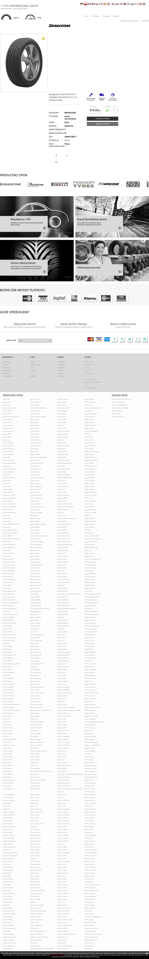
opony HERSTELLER (63, 626)
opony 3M (6, 399)
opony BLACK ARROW (91, 466)
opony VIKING (89, 920)
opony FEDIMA (62, 574)
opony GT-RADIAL (35, 617)
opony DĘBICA (62, 521)
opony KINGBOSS (90, 652)
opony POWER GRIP (63, 777)
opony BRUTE (34, 481)
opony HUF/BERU (62, 632)
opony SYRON (61, 870)
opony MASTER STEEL (37, 693)
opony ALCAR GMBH (9, 408)
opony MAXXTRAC (90, 699)
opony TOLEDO (35, 885)
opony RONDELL (62, 818)
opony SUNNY (34, 867)
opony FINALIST (7, 577)
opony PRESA (89, 780)
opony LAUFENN (90, 672)
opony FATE (61, 571)
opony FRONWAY (35, 585)
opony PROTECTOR (8, 789)
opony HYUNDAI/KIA (36, 635)
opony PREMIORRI (63, 780)
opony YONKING (35, 946)
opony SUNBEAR (35, 864)
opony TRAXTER (7, 896)
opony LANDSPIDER (91, 670)
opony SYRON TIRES (91, 870)
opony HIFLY (34, 629)
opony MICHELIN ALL (36, 707)
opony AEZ (6, 405)
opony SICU (61, 844)
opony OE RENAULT (36, 745)
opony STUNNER (90, 859)
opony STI (33, 859)
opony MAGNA (62, 681)
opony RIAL (33, 806)
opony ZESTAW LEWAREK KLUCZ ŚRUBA (42, 949)
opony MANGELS (8, 687)
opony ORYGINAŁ (90, 751)
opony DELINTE (35, 527)
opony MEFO (89, 702)
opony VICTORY (8, 920)
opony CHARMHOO (63, 495)
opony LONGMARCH (91, 678)
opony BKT (61, 466)
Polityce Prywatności (57, 955)
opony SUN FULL (89, 861)
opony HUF (33, 632)
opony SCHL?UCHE (9, 835)
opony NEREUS (89, 728)
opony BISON (34, 466)
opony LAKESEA (35, 670)
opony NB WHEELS (36, 728)
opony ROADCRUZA (36, 809)
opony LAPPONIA (35, 672)
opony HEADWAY (63, 623)
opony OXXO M (89, 757)
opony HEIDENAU (90, 623)
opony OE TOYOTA (63, 745)
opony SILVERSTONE (9, 847)
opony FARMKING (8, 571)
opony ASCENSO (62, 434)
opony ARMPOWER (63, 431)
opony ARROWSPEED (91, 431)
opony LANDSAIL (62, 670)
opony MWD (61, 722)
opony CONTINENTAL (9, 507)
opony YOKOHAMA (9, 946)
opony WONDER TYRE (9, 943)
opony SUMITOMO (63, 861)
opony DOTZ (7, 542)
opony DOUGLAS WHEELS (65, 545)
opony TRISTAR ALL (90, 899)
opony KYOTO (7, 670)
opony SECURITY (62, 838)
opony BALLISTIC (62, 452)
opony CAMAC (89, 484)
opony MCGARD (35, 702)
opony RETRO (61, 803)
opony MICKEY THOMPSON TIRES (40, 710)
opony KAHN (34, 646)
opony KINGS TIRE (8, 658)
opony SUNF (61, 864)
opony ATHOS (34, 437)
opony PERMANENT (91, 766)
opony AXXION (89, 449)
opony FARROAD (35, 571)
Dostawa (106, 16)
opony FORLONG (90, 579)
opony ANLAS (61, 417)
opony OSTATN (7, 754)
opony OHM (7, 748)
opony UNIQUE (8, 908)
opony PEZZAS (62, 768)
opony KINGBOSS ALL (9, 655)
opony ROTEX (34, 821)
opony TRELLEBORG (90, 896)
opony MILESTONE (90, 710)
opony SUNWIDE (90, 867)
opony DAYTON (89, 518)
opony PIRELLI (61, 771)
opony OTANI (61, 754)
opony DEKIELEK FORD (64, 524)
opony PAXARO (8, 766)
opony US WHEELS (63, 911)
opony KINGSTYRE (90, 658)
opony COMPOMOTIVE (64, 504)
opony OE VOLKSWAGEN (92, 745)
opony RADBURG (8, 798)
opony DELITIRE (62, 527)
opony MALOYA (35, 684)
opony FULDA (7, 588)
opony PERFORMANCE (64, 766)
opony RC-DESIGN (8, 800)
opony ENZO (7, 556)
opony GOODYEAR (90, 606)
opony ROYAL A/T (8, 824)
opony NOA (88, 731)
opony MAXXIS (62, 699)
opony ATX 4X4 (8, 443)
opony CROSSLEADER (9, 513)
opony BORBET (89, 472)
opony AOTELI (7, 422)
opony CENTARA (35, 492)
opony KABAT (7, 646)
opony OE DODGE (90, 736)
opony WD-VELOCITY (91, 928)
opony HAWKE (35, 623)
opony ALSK (88, 411)
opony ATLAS (89, 437)
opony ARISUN (34, 428)
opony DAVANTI (35, 518)
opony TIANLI (61, 882)
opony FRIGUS (7, 585)
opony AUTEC (34, 446)
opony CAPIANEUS (36, 486)
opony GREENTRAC (36, 611)
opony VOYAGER (8, 925)
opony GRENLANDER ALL (10, 614)
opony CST (60, 513)
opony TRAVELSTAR (63, 893)
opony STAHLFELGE (63, 853)
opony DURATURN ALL (91, 547)
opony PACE (34, 763)
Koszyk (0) (145, 21)
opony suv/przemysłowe (120, 408)
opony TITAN (7, 885)
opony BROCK (7, 481)
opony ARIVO (61, 428)
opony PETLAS (7, 768)
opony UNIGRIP (89, 905)
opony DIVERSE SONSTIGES (11, 539)
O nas (86, 16)
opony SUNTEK (62, 867)
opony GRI (33, 614)
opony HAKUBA (62, 620)
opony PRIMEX (35, 783)
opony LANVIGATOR (9, 672)
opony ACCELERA (62, 399)
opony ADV (6, 402)
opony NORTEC (62, 734)
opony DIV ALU (89, 533)
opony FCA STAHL (8, 574)
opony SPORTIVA (35, 853)
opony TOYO (7, 891)
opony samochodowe (119, 405)
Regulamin (7, 371)
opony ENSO (61, 553)
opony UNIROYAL (35, 908)
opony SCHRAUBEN (91, 835)
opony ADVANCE (35, 402)
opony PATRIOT (89, 763)
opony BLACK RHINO (9, 469)
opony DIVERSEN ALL (63, 539)
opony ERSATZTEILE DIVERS (93, 559)
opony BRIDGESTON (9, 478)
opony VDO (88, 911)
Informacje (7, 357)
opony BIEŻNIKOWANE (64, 463)
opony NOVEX (89, 734)
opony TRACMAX (62, 891)
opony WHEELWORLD (9, 937)
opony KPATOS (8, 667)
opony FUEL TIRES (90, 585)
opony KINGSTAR (35, 658)
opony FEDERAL (35, 574)
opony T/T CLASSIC (63, 873)
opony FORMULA (8, 582)
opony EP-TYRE (89, 556)
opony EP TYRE (35, 556)
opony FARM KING (90, 568)
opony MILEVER (8, 713)
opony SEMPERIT (62, 841)
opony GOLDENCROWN (10, 600)
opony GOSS (89, 609)
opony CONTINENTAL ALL (37, 507)
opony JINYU (34, 643)
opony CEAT (61, 489)
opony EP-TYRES (8, 559)
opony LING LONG (90, 675)
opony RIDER (61, 806)
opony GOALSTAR (35, 597)
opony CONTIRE (89, 507)
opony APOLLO (62, 422)
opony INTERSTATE (36, 641)
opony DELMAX (89, 527)
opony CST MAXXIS (90, 513)
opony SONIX (7, 850)
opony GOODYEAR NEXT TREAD (39, 609)
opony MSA (34, 719)
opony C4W (6, 484)
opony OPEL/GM (62, 748)
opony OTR (88, 754)
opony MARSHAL (90, 690)
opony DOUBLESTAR (36, 545)
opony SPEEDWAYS (91, 850)
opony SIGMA (89, 844)
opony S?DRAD (7, 829)
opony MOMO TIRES (63, 716)
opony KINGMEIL (35, 655)
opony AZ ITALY (8, 452)
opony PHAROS (8, 771)
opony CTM (6, 515)
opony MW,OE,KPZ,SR (37, 722)
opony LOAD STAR (35, 678)
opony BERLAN (62, 457)
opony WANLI (34, 928)
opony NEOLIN (62, 728)
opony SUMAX (7, 861)
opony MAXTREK (35, 699)
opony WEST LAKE (90, 931)
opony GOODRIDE (63, 603)
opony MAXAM (62, 696)
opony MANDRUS (90, 684)
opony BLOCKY (35, 472)
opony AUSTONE (8, 446)
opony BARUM (89, 454)
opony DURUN (34, 550)
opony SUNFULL (89, 864)
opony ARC (60, 425)
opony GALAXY (62, 588)
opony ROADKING (8, 812)
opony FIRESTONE (90, 577)
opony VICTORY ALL (36, 920)
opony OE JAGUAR (63, 739)
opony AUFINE (62, 443)
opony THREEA (35, 882)
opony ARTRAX (7, 434)
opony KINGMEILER (63, 655)
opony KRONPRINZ (63, 667)
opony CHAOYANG (36, 495)
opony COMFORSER (91, 501)
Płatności (7, 368)
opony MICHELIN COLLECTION (66, 707)
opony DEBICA (35, 521)
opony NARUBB (8, 728)
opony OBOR (34, 736)
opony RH (6, 806)
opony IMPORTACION (9, 638)
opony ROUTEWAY (63, 821)
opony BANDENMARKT (92, 452)
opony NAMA (7, 725)
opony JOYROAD (90, 643)
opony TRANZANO (35, 893)
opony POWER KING (91, 777)
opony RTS (33, 827)
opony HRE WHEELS (91, 629)
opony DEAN (7, 521)
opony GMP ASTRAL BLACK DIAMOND (68, 594)
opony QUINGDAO (9, 795)
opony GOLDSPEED (91, 600)
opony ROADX (34, 815)
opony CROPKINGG (91, 510)
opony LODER (61, 678)
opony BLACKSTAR (8, 472)
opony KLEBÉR (34, 661)
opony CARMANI (35, 489)
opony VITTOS (34, 923)
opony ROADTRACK (9, 815)
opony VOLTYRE (62, 923)
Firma (32, 362)
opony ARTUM (34, 434)
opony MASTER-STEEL (64, 693)
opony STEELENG (8, 859)
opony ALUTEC (61, 414)
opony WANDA (89, 925)
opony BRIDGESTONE (37, 478)
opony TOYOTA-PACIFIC (37, 891)
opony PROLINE (35, 786)
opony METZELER (90, 704)
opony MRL (6, 719)
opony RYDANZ (89, 827)
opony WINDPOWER (36, 940)
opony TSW (61, 902)
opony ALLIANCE (35, 411)
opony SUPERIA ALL (36, 870)
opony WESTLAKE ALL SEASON (66, 934)
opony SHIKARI (7, 844)
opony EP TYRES (62, 556)
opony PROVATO (35, 789)
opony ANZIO (61, 420)
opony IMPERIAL (90, 635)
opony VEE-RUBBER (36, 914)
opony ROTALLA (7, 821)
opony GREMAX (62, 611)
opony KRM (34, 667)
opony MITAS (7, 716)
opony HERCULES (35, 626)
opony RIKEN (89, 806)
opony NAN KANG (36, 725)
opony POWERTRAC (9, 780)
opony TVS (6, 905)
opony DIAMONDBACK (10, 533)
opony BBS (6, 457)
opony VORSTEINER (91, 923)
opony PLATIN (34, 774)
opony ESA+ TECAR (9, 562)
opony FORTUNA (35, 582)
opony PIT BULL (8, 774)
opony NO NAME (62, 731)
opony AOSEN (89, 420)
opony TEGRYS (34, 879)
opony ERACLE (61, 559)
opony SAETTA (34, 829)
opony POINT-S (35, 777)
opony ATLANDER (62, 437)
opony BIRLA (7, 466)
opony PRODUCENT (63, 783)
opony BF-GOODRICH (91, 460)
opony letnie (116, 414)
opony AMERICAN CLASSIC (11, 417)
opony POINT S (8, 777)
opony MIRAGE (89, 713)
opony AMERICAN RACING (38, 417)
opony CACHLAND (35, 484)
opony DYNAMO (62, 550)
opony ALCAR (89, 405)
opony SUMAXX (35, 861)
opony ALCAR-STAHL (63, 408)
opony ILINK (61, 635)
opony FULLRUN (35, 588)
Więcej (67, 140)
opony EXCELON (35, 568)
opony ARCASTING (90, 425)
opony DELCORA (90, 524)
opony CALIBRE (62, 484)
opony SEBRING (35, 838)
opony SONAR (89, 847)
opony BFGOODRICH (9, 463)
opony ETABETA (35, 562)
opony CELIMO (7, 492)
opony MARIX (34, 690)
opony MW (6, 722)
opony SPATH (61, 850)
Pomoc (60, 357)
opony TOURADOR (90, 888)
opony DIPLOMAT (63, 533)
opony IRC (60, 641)
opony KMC (88, 661)
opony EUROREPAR (9, 565)
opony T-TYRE (34, 873)
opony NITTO (34, 731)
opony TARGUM (35, 876)
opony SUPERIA (8, 870)
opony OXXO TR (35, 760)
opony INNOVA (89, 638)
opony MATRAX (35, 696)
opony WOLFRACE (90, 940)
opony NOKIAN (8, 734)
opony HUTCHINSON (91, 632)
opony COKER (34, 501)
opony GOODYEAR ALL (9, 609)
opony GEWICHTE (35, 591)
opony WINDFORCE (9, 940)
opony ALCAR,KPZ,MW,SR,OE (93, 408)
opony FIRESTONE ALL (9, 579)
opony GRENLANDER (91, 611)
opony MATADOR (8, 696)
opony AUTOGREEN (91, 446)
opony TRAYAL (34, 896)
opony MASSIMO (8, 693)
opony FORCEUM (35, 579)
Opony (16, 18)
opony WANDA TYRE (9, 928)
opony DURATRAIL (35, 547)
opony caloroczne (118, 417)
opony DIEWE (34, 533)
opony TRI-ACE (7, 899)
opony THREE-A (8, 882)
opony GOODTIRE (8, 606)
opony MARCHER (8, 690)
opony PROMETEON (63, 786)
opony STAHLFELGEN (91, 853)
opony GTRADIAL (90, 617)
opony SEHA (89, 838)
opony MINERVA (35, 713)
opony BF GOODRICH (63, 460)
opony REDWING (90, 800)
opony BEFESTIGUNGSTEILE (38, 457)
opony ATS (60, 440)
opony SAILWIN (7, 832)
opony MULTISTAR (90, 719)
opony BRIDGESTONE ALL (65, 478)
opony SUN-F (7, 864)
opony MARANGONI (63, 687)
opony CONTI (89, 504)
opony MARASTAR (90, 687)
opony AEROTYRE (90, 402)
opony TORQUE (62, 888)
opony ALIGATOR (8, 411)
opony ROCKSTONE (90, 815)
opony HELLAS (7, 626)
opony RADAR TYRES (91, 795)
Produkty (95, 16)
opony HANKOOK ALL (9, 623)
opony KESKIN (62, 649)
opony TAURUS (62, 876)
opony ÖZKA (89, 760)
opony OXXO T (7, 760)
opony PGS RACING (91, 768)
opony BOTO (7, 475)
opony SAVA (89, 832)
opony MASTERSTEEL (91, 693)
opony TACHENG (90, 873)
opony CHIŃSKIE (62, 498)
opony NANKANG (90, 725)
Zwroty (6, 365)
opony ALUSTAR (35, 414)
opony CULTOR (61, 515)
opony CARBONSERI (63, 486)
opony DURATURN (63, 547)
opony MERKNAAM (36, 704)
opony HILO (61, 629)
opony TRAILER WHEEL (91, 891)
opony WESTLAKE (8, 934)
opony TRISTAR (61, 899)
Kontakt (116, 16)
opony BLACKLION (90, 469)
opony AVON (34, 449)
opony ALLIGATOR (62, 411)
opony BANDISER (8, 454)
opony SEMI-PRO (35, 841)
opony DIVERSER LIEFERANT (93, 539)
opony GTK (61, 617)
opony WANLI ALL (62, 928)
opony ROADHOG (90, 809)
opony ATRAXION (35, 440)
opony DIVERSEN (35, 539)
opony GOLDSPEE (63, 600)
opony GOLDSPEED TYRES (11, 603)
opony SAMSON (35, 832)
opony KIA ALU (7, 652)
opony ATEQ (7, 437)
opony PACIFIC (62, 763)
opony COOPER (8, 510)
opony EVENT (61, 565)
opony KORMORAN (90, 664)
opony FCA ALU (89, 571)
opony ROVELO (89, 821)
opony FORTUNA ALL (63, 582)
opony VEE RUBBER (9, 914)
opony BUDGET (90, 481)
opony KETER (89, 649)
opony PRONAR (89, 786)
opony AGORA (61, 405)
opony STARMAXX (90, 856)
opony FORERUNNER (63, 579)
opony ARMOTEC (8, 431)
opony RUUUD (62, 827)
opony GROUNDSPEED (92, 614)
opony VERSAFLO (35, 917)
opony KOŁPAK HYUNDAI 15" (12, 664)
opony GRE (6, 611)
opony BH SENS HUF (36, 463)
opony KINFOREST (35, 652)
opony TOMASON (63, 885)
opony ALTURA (7, 414)
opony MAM (61, 684)
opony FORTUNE (90, 582)
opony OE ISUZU (35, 739)
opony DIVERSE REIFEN (92, 536)
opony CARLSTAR (8, 489)
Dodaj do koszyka (103, 119)
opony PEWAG (35, 768)
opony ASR (88, 434)
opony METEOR (62, 704)
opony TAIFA (7, 876)
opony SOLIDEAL (62, 847)
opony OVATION (8, 757)
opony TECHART (89, 876)
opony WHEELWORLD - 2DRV (38, 937)
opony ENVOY (89, 553)
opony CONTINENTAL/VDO (65, 507)
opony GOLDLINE (35, 600)
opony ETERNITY (62, 562)
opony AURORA (89, 443)
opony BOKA (61, 472)
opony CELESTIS (89, 489)
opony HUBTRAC (8, 632)
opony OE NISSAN (8, 745)
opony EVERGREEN (9, 568)
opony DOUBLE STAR (91, 542)
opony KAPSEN (89, 646)
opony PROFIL (7, 786)
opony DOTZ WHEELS (36, 542)
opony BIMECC (89, 463)
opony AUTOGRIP (8, 449)
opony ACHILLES (89, 399)
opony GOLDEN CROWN (92, 597)
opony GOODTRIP (35, 606)
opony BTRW (61, 481)
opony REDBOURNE (63, 800)
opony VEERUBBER (63, 914)
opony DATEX (7, 518)
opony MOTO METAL (91, 716)
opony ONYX (34, 748)
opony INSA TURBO (9, 641)
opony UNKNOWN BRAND (38, 911)
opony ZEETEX (89, 946)
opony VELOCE (89, 914)
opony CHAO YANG (9, 495)
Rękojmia (6, 362)
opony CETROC (62, 492)
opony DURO (7, 550)
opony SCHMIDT (35, 835)
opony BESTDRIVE (8, 460)
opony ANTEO (34, 420)
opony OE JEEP (89, 739)
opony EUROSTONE (36, 565)
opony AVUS (61, 449)
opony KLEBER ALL (62, 661)
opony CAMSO (7, 486)
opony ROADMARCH (36, 812)
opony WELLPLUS (62, 931)
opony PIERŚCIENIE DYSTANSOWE (40, 771)
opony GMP (34, 594)
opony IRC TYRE (89, 641)
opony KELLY (7, 649)
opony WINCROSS (62, 937)
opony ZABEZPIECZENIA (65, 946)
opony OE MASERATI (63, 742)
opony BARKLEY (35, 454)
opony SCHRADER (62, 835)
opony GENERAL (90, 588)
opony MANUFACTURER (37, 687)
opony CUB (34, 515)
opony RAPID (34, 798)
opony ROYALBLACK (9, 827)
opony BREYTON (90, 475)
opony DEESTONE (90, 521)
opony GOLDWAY (35, 603)
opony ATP (6, 440)
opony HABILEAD (8, 620)
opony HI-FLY (7, 629)
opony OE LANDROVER (37, 742)
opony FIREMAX (35, 577)
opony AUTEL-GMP (63, 446)
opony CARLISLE (89, 486)
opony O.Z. (6, 736)
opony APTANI (89, 422)
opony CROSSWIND (36, 513)
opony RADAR (61, 795)
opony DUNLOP (89, 545)
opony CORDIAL (35, 510)
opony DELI (6, 527)
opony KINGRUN (90, 655)
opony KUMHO (89, 667)
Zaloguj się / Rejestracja (130, 21)
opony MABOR (35, 681)
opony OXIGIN (34, 757)
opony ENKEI (34, 553)
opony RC (60, 798)
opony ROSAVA (89, 818)
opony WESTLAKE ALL (36, 934)
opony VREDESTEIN (36, 925)
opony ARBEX (34, 425)
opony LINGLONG (8, 678)
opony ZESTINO (62, 949)
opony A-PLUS (34, 399)
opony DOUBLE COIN (63, 542)
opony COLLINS (62, 501)
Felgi (39, 18)
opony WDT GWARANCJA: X (38, 931)
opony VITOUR (7, 923)
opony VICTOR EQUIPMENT (93, 917)
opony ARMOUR (35, 431)
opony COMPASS (35, 504)
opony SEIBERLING (9, 841)
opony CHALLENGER (91, 492)
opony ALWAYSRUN (91, 414)
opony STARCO (34, 856)
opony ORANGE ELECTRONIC (38, 751)
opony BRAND (34, 475)
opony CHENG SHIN (91, 495)
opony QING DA (90, 792)
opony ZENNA (7, 949)
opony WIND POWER (91, 937)
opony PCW (34, 766)
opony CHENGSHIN (36, 498)
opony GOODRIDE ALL (91, 603)
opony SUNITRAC (8, 867)
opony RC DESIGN (90, 798)
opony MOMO (35, 716)
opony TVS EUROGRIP (37, 905)
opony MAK (88, 681)
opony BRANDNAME (63, 475)
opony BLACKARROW (63, 469)
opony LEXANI (61, 675)
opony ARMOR (89, 428)
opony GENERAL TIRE (9, 591)
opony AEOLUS (62, 402)
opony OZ (60, 760)
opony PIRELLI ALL (90, 771)
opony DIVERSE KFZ (63, 536)
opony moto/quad (118, 402)
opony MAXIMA (90, 696)
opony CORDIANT (62, 510)
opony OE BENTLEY (63, 736)
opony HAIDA (34, 620)
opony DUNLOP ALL (9, 547)
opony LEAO (7, 675)
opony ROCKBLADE (63, 815)
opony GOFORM (62, 597)
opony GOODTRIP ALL (63, 606)
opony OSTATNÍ (35, 754)
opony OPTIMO (90, 748)
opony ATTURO (89, 440)
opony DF (88, 530)
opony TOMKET (8, 888)
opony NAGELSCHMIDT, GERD (94, 722)
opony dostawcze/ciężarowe (121, 399)
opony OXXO (61, 757)
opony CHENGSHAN (9, 498)
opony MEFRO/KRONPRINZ (11, 704)
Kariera (33, 371)
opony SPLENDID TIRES (10, 853)
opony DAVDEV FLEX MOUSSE (66, 518)
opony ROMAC (7, 818)
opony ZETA (88, 949)
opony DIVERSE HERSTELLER (38, 536)
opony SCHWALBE (8, 838)
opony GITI (88, 591)
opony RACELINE (35, 795)
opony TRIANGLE (35, 899)
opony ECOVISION (8, 553)
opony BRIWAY (89, 478)
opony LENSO (34, 675)
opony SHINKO (35, 844)
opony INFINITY (35, 638)
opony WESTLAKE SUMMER (93, 934)
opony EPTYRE (35, 559)
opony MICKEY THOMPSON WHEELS (68, 710)
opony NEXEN (7, 731)
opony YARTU (89, 943)
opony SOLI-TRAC (35, 847)
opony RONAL (34, 818)
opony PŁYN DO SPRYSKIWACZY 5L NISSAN (70, 774)
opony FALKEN (61, 568)
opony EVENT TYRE (91, 565)
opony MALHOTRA (8, 684)
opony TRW (33, 902)
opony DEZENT (62, 530)
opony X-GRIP (61, 943)
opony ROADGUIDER (63, 809)
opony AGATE (34, 405)
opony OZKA (7, 763)
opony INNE (61, 638)
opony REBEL (34, 800)
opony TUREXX (89, 902)
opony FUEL (61, 585)
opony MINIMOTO (63, 713)
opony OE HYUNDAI (9, 739)
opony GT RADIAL (8, 617)
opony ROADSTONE (91, 812)
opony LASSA (61, 672)
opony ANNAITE (90, 417)
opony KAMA (61, 646)
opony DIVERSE (8, 536)
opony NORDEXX (35, 734)
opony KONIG (61, 664)
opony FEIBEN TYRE (91, 574)
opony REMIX (7, 803)
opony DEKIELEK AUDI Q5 (38, 524)
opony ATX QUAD (35, 443)
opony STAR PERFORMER (10, 856)
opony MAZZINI (8, 702)
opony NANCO (62, 725)
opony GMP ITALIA (9, 597)
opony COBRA (7, 501)
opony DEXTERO (35, 530)
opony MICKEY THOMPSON (11, 710)
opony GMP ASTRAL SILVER (93, 594)
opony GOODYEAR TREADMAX (66, 609)
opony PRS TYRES (90, 789)
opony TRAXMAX (90, 893)
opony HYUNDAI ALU (9, 635)
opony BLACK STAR (36, 469)
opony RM (6, 809)
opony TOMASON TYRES (92, 885)
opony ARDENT (7, 428)
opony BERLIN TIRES (91, 457)
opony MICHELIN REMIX (92, 707)
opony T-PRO (7, 873)
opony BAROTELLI (62, 454)
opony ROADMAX (62, 812)
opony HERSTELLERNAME (92, 626)
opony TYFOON (62, 905)
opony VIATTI (61, 917)
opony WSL (33, 943)
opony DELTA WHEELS (9, 530)
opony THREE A (89, 879)
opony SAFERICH (62, 829)
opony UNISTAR (89, 908)
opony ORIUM (61, 751)
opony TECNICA (8, 879)
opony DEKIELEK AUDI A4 (11, 524)
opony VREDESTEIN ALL (64, 925)
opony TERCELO (62, 879)
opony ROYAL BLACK (36, 824)
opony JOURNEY (62, 643)
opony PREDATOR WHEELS (38, 780)
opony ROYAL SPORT (91, 824)
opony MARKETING (63, 690)
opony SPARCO (35, 850)
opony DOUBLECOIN (9, 545)
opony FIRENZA (62, 577)
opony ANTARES (8, 420)
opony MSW (61, 719)
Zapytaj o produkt (103, 124)
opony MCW (61, 702)
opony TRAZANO (62, 896)
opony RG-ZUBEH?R (91, 803)
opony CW (88, 515)
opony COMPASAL (8, 504)
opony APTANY (8, 425)
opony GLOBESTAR (8, 594)
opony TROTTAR (7, 902)
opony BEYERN (35, 460)
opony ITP (6, 643)
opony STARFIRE (62, 856)
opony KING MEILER (63, 652)
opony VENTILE (7, 917)
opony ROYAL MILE (63, 824)
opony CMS (88, 498)
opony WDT (6, 931)
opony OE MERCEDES (91, 742)
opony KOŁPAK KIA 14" (37, 664)
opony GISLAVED (62, 591)
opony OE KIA (7, 742)
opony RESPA (34, 803)
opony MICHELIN (8, 707)
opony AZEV (34, 452)
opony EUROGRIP (90, 562)
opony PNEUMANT (91, 774)
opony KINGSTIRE (62, 658)
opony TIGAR (89, 882)
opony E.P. (88, 550)
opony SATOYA (62, 832)
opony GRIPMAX (62, 614)
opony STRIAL (61, 859)
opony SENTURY (90, 841)
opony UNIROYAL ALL (63, 908)
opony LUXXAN (7, 681)
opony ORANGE (8, 751)
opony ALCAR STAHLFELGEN (38, 408)
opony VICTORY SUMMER (65, 920)
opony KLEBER (7, 661)
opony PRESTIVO (8, 783)
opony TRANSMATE (9, 893)
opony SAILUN (89, 829)
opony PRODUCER (90, 783)
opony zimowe (117, 411)
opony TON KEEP (35, 888)
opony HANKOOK (90, 620)
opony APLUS (34, 422)
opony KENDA (34, 649)
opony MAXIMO (8, 699)
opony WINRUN (62, 940)
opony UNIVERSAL (8, 911)
